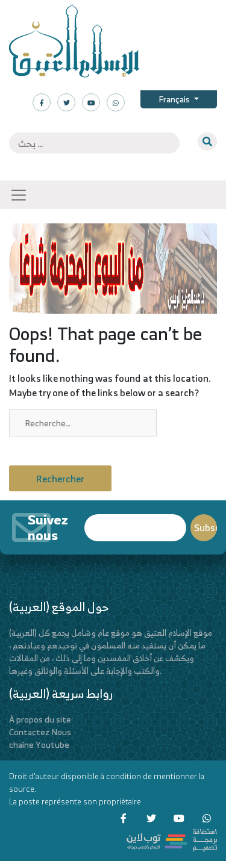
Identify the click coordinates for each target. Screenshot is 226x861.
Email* (135, 527)
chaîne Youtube (39, 744)
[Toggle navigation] (19, 195)
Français (175, 99)
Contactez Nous (40, 731)
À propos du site (40, 719)
